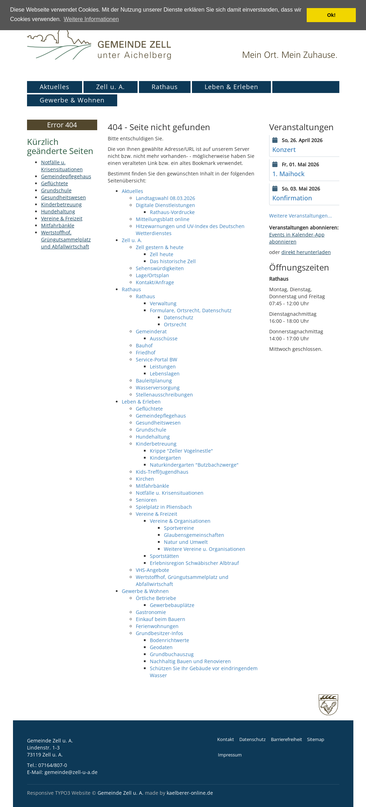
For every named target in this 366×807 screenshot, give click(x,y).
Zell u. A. (110, 86)
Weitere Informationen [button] (91, 19)
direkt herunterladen (306, 252)
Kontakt (225, 739)
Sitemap (315, 739)
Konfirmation (292, 198)
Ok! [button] (331, 15)
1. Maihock (288, 173)
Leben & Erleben (231, 86)
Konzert (284, 149)
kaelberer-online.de (190, 792)
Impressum (230, 755)
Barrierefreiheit (286, 739)
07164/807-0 (52, 765)
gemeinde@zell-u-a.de (71, 772)
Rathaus (165, 86)
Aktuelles (54, 86)
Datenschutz (252, 739)
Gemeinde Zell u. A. (121, 792)
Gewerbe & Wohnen (72, 100)
